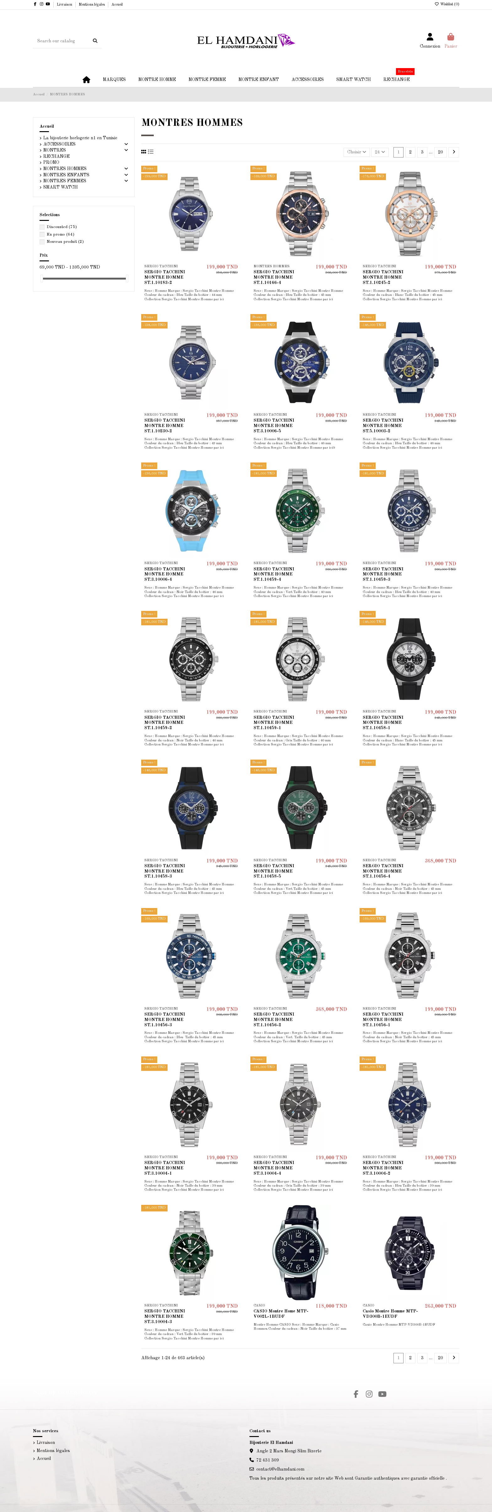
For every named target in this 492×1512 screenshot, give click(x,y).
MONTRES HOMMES (65, 169)
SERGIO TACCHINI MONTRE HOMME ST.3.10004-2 (383, 1168)
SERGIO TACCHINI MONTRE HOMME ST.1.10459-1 (274, 722)
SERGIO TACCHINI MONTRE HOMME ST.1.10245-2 (383, 277)
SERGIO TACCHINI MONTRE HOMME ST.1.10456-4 (383, 871)
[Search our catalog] (95, 41)
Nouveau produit (65, 242)
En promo (60, 234)
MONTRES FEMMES (64, 181)
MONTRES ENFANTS (66, 175)
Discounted (62, 227)
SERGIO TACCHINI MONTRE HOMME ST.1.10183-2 (164, 277)
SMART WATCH (60, 187)
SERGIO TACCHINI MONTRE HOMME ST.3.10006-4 (164, 574)
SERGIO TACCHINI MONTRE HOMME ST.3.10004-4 (274, 1168)
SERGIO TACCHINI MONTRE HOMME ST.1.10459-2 (164, 722)
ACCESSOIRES (59, 144)
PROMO (51, 162)
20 (440, 152)
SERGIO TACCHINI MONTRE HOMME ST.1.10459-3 (383, 574)
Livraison (65, 5)
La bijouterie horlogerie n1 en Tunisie (80, 138)
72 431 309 (267, 1460)
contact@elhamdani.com (280, 1469)
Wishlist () (447, 4)
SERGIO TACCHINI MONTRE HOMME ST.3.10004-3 (164, 1316)
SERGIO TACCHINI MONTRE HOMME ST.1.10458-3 (164, 871)
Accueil (117, 5)
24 (380, 152)
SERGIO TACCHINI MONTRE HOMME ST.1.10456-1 (383, 1019)
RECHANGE (56, 156)
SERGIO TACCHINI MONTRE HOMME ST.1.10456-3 (164, 1019)
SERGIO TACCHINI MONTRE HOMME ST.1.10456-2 (274, 1019)
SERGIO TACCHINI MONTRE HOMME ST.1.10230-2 (164, 425)
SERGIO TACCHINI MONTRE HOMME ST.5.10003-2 (383, 425)
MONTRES (54, 150)
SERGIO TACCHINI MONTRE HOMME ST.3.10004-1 (164, 1168)
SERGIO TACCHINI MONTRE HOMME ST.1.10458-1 (383, 722)
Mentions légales (92, 5)
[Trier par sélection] (357, 152)
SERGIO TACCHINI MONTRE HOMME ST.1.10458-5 (274, 871)
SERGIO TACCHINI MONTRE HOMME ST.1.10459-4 (274, 574)
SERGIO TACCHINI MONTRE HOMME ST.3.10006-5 (274, 425)
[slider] (41, 278)
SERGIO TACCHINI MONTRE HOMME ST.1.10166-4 (274, 277)
